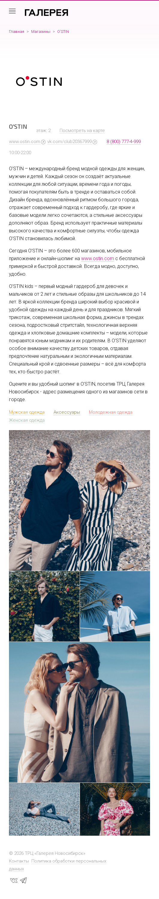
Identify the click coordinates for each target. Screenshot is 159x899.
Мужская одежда (27, 412)
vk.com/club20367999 (69, 141)
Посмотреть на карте (82, 130)
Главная (16, 31)
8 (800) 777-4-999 (124, 141)
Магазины (40, 31)
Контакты (19, 861)
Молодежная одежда (110, 412)
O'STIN (63, 31)
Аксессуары (67, 412)
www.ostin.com (24, 141)
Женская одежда (27, 420)
